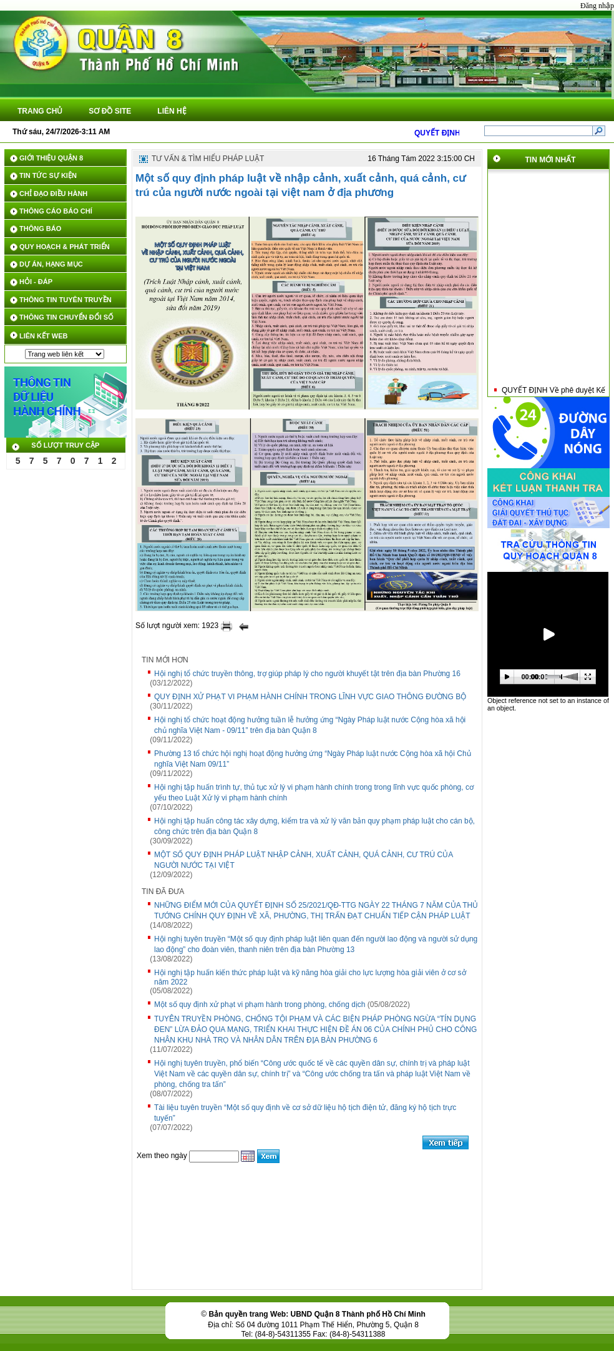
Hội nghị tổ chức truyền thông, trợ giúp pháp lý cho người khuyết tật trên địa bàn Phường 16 (307, 673)
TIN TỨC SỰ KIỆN (48, 175)
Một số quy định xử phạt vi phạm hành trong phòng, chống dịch (260, 1004)
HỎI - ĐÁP (35, 281)
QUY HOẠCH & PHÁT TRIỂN (64, 246)
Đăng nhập (597, 5)
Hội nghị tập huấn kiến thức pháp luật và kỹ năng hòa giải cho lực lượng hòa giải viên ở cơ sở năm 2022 (310, 977)
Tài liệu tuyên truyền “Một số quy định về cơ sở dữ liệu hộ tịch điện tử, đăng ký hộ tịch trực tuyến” (305, 1113)
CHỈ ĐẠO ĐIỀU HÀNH (53, 193)
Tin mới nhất (550, 159)
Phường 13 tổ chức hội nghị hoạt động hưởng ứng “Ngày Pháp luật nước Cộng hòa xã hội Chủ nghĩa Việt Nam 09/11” (312, 759)
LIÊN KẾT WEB (43, 336)
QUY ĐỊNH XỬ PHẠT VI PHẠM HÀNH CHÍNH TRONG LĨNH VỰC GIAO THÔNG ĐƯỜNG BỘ (310, 696)
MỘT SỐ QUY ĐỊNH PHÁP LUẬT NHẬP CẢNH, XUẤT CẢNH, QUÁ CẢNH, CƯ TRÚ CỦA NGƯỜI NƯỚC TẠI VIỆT (303, 860)
